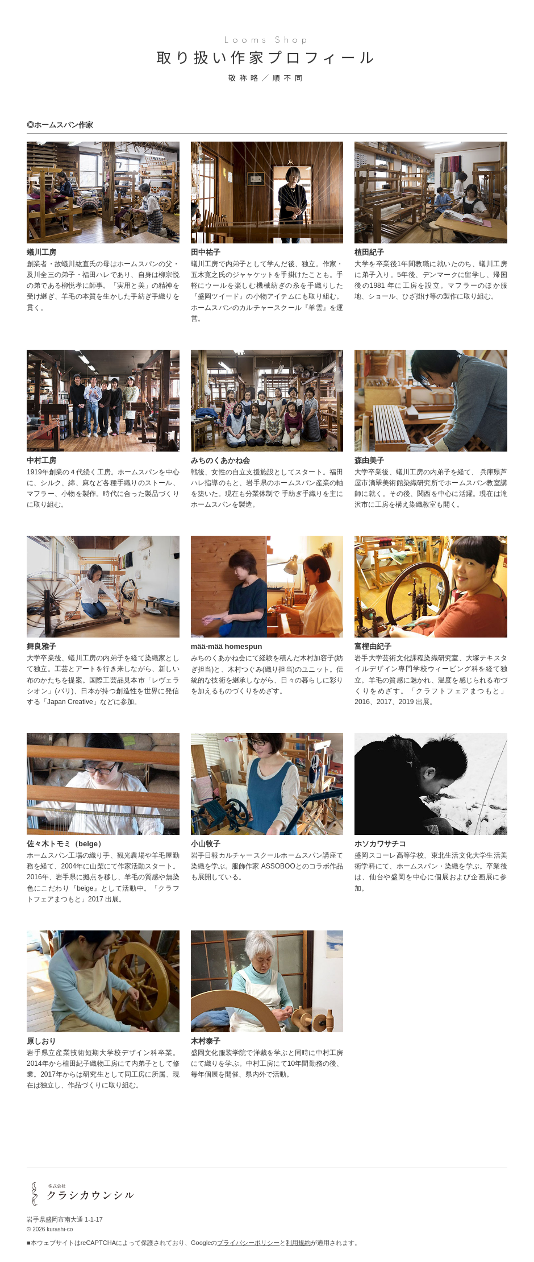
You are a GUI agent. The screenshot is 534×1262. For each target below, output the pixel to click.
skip (523, 1251)
